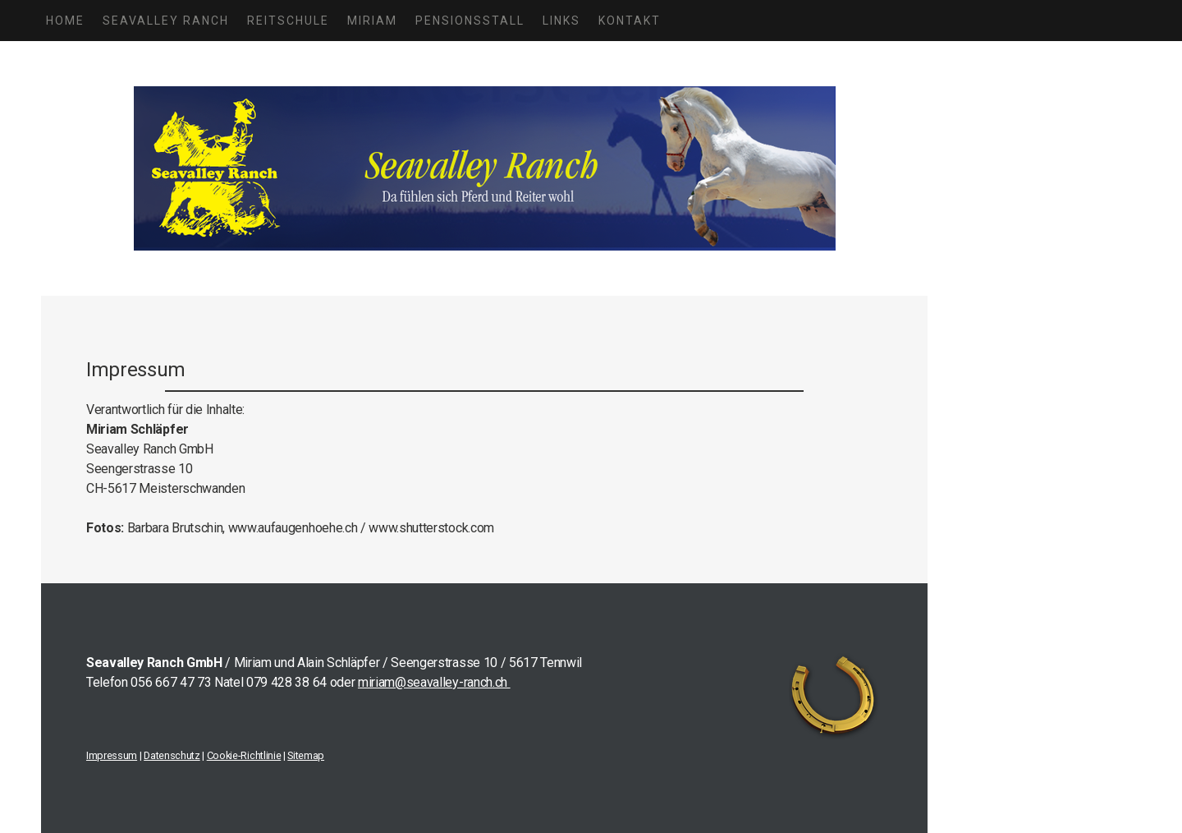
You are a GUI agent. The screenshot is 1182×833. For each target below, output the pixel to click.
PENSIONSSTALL (470, 20)
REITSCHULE (288, 20)
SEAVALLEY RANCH (166, 20)
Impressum (111, 755)
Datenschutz (171, 755)
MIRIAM (372, 20)
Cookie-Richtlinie (244, 755)
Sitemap (305, 755)
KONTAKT (629, 20)
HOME (65, 20)
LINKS (561, 20)
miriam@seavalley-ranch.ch (434, 682)
